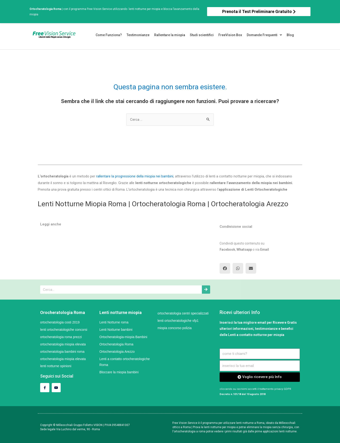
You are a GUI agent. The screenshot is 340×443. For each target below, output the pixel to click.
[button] (258, 11)
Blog (290, 35)
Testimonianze (138, 35)
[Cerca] (206, 289)
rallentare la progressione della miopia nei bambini (134, 176)
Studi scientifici (202, 35)
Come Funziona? (109, 35)
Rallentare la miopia (169, 35)
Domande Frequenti (264, 35)
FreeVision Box (230, 35)
